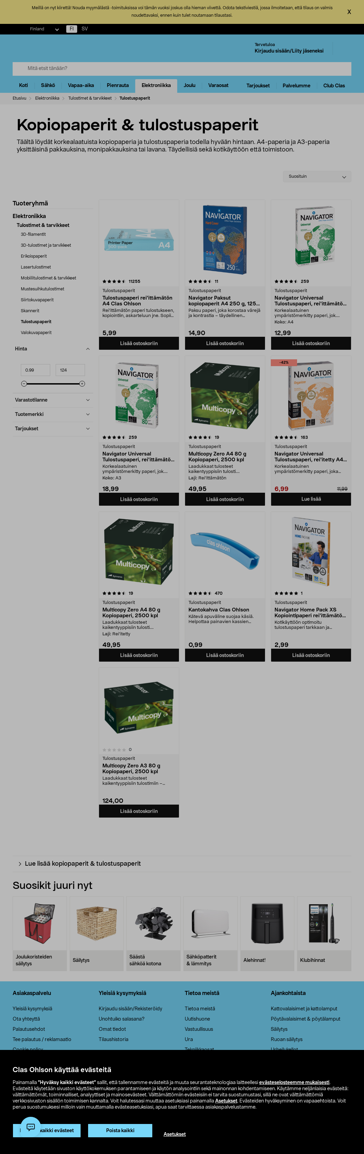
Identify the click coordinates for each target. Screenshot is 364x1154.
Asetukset (226, 1101)
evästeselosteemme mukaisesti (294, 1082)
